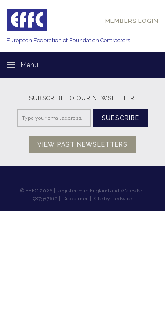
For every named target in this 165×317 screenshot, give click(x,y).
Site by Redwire (112, 198)
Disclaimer (75, 198)
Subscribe (120, 118)
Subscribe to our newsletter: (82, 98)
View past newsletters (82, 144)
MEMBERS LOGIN (131, 21)
